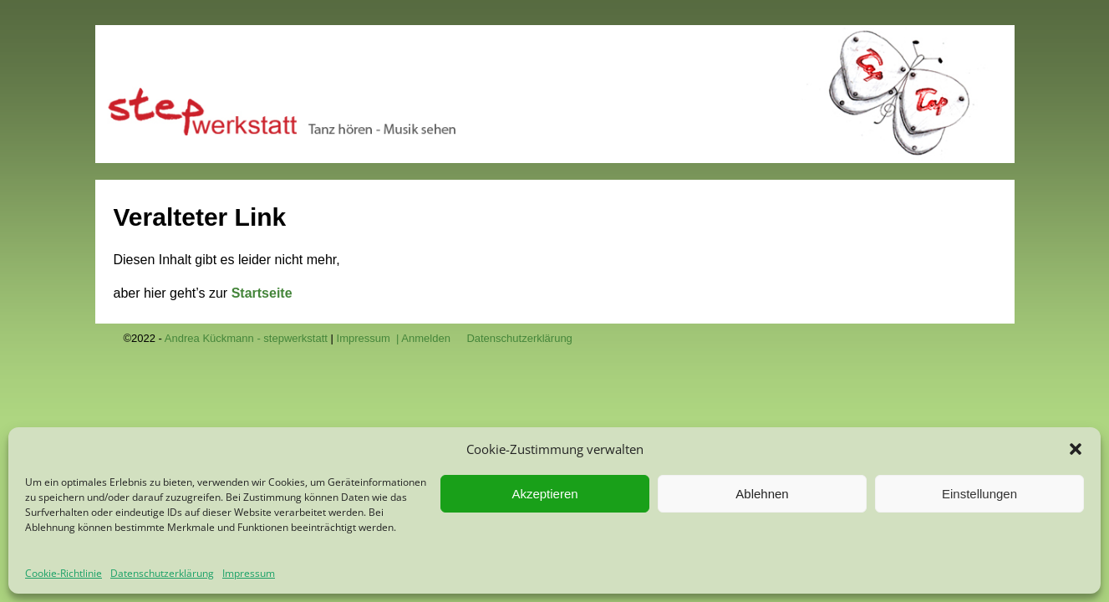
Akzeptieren (544, 494)
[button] (1075, 449)
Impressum (248, 573)
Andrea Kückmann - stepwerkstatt (246, 338)
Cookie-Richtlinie (63, 573)
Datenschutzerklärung (162, 573)
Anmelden (425, 338)
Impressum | (369, 338)
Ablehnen (761, 494)
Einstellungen (979, 494)
